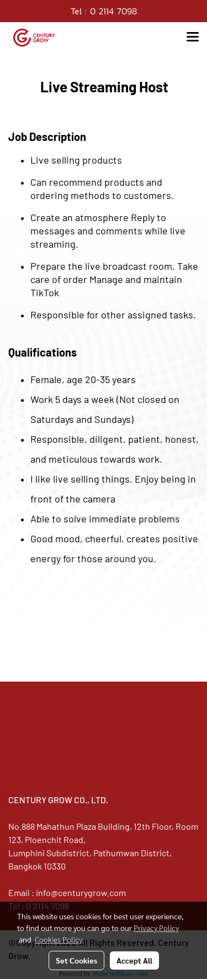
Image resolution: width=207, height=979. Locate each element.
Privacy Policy (156, 928)
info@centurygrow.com (81, 892)
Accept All (134, 960)
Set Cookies (76, 960)
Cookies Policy (58, 939)
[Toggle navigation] (193, 37)
